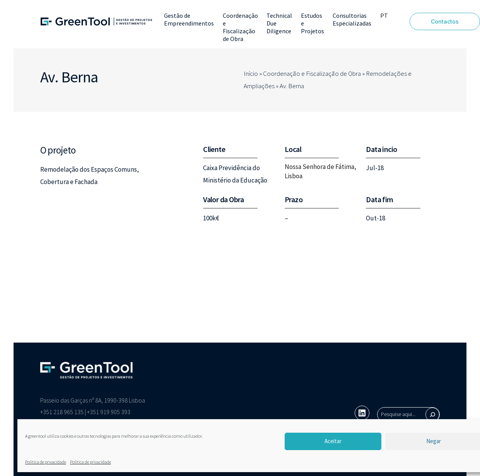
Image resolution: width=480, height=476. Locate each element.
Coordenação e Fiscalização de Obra (312, 73)
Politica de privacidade (45, 462)
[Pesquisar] (432, 414)
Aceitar (333, 441)
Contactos (445, 21)
